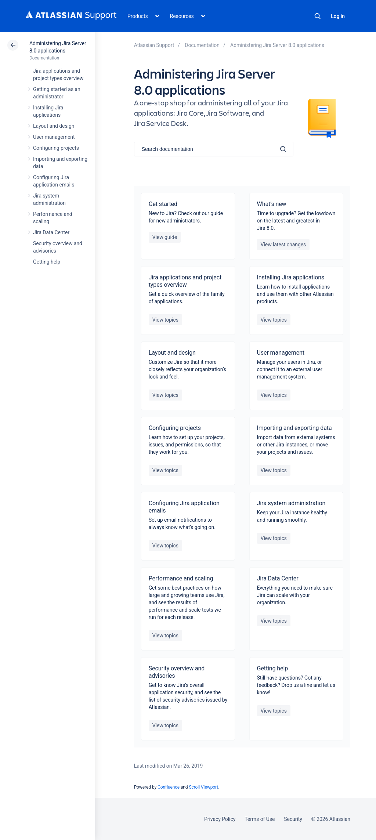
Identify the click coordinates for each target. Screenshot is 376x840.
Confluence (169, 787)
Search (317, 16)
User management (54, 137)
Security (293, 819)
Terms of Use (260, 819)
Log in (338, 16)
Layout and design (53, 126)
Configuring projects (56, 148)
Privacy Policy (219, 819)
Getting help (46, 262)
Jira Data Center (51, 232)
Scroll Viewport (203, 787)
